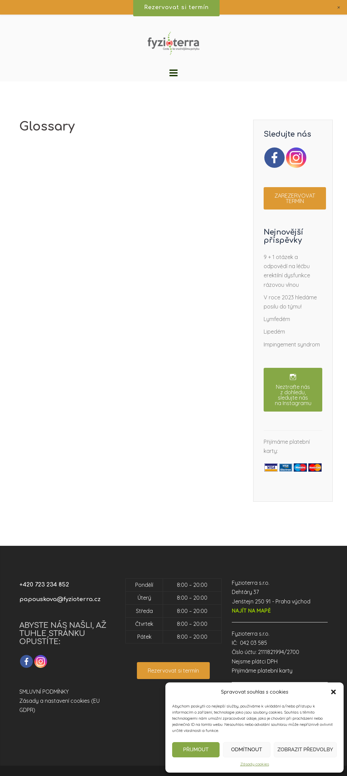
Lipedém (274, 331)
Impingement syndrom (292, 344)
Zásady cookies (254, 764)
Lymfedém (277, 319)
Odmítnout (246, 750)
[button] (333, 692)
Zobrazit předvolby (305, 750)
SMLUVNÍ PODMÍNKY (44, 691)
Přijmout (195, 750)
